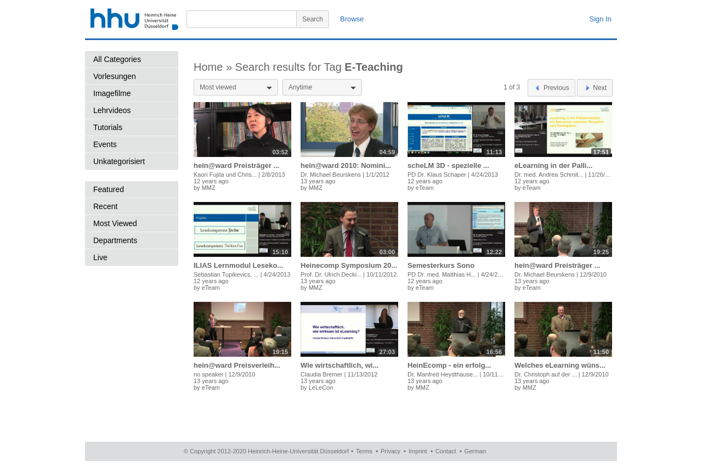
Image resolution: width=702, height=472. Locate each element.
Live (100, 257)
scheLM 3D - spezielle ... (448, 165)
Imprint (418, 451)
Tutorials (107, 127)
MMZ (209, 187)
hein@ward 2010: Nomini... (346, 165)
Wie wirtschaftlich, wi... (339, 365)
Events (105, 144)
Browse (352, 19)
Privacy (390, 451)
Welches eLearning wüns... (559, 365)
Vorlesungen (114, 76)
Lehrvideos (112, 110)
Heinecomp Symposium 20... (349, 265)
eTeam (425, 187)
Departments (115, 240)
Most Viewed (115, 223)
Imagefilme (112, 93)
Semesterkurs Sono (440, 265)
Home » (214, 67)
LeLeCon (321, 387)
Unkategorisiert (119, 161)
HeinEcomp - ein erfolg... (449, 365)
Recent (105, 206)
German (475, 451)
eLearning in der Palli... (553, 165)
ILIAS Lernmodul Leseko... (238, 265)
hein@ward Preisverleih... (237, 365)
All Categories (117, 59)
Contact (445, 451)
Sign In (601, 19)
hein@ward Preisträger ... (236, 165)
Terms (364, 451)
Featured (108, 189)
